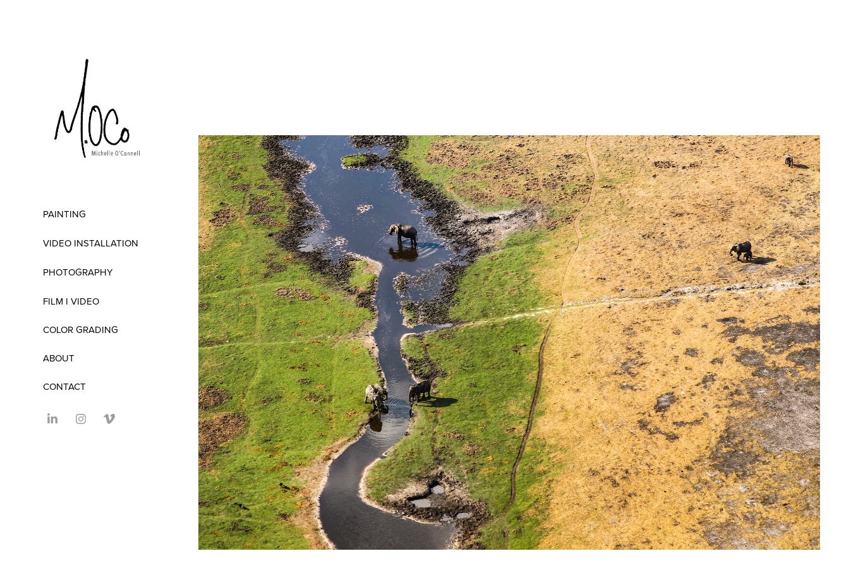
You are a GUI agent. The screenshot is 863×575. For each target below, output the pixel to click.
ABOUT (59, 358)
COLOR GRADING (80, 329)
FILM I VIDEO (71, 301)
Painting (64, 214)
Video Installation (90, 243)
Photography (77, 272)
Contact (64, 386)
